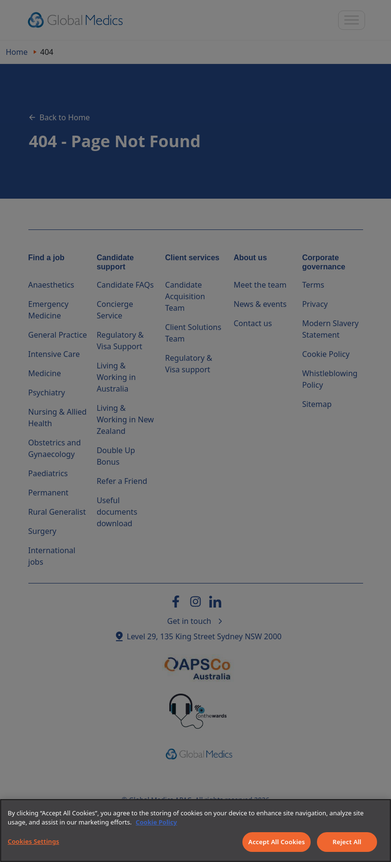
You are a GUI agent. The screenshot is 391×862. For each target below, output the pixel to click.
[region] (195, 830)
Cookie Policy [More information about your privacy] (156, 822)
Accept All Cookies (276, 841)
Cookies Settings (33, 841)
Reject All (347, 841)
